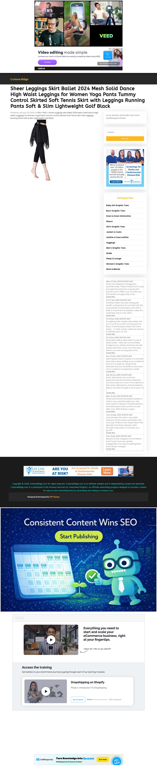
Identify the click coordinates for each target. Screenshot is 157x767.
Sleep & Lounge (113, 258)
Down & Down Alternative (118, 216)
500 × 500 (42, 112)
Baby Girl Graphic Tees (117, 205)
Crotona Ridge (19, 79)
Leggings (110, 242)
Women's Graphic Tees (117, 264)
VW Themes (54, 497)
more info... (111, 297)
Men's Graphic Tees (116, 248)
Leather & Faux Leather (117, 237)
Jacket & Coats (114, 232)
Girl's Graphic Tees (115, 226)
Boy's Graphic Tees (115, 210)
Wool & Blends (113, 269)
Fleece (109, 221)
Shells (109, 253)
